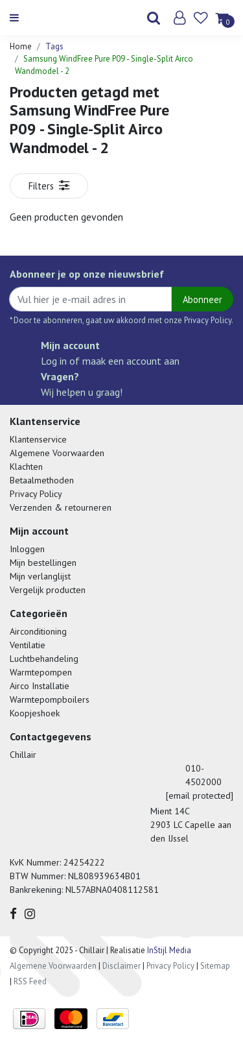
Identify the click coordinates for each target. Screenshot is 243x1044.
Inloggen (27, 549)
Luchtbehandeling (44, 658)
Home (21, 46)
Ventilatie (27, 645)
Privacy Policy (36, 494)
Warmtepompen (41, 672)
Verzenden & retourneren (60, 507)
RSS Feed (30, 981)
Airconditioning (38, 631)
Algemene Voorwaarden (57, 453)
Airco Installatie (39, 686)
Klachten (26, 466)
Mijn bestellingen (43, 562)
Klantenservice (38, 439)
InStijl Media (168, 950)
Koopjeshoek (35, 713)
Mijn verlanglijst (40, 576)
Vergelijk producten (48, 590)
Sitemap (215, 965)
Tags (54, 46)
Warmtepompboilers (49, 699)
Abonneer (202, 299)
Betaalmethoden (42, 480)
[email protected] (199, 795)
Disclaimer (121, 965)
